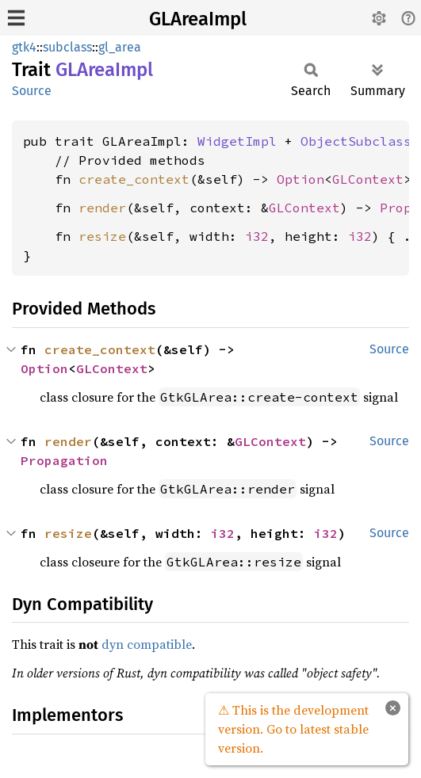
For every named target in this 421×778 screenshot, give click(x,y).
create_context (133, 179)
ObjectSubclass (355, 141)
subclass (67, 47)
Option (300, 179)
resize (102, 236)
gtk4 (24, 47)
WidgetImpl (237, 141)
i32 (257, 236)
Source (32, 90)
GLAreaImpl (198, 19)
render (102, 207)
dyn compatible (146, 644)
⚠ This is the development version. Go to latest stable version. (293, 729)
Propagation (64, 460)
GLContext (368, 179)
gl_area (119, 47)
